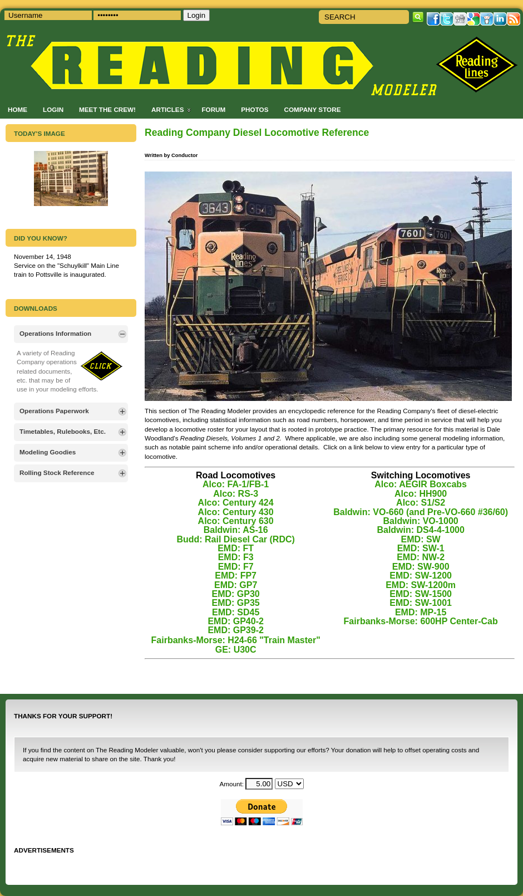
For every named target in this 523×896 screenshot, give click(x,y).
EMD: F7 (236, 566)
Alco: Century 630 (236, 521)
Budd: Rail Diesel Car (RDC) (235, 539)
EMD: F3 (236, 557)
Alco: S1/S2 (420, 502)
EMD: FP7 (235, 575)
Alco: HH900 (420, 493)
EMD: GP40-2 (235, 621)
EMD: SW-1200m (421, 585)
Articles (167, 109)
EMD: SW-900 (421, 566)
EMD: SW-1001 (420, 603)
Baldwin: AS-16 (236, 530)
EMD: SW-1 (421, 548)
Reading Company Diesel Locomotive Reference (257, 132)
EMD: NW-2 (421, 557)
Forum (213, 109)
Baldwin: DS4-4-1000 (420, 530)
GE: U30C (235, 649)
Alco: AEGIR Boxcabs (420, 484)
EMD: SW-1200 (420, 575)
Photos (254, 109)
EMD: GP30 (236, 594)
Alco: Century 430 (236, 512)
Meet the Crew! (107, 109)
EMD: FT (236, 548)
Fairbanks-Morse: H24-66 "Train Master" (235, 640)
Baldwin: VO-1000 (420, 521)
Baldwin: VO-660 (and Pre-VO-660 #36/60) (420, 512)
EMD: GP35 (236, 603)
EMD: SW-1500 (420, 594)
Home (17, 109)
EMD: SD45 (235, 612)
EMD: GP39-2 (235, 630)
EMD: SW (421, 539)
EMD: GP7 (235, 585)
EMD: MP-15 (420, 612)
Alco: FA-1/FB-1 (236, 484)
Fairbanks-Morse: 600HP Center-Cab (421, 621)
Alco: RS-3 (235, 493)
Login (53, 109)
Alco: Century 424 (236, 502)
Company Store (312, 109)
